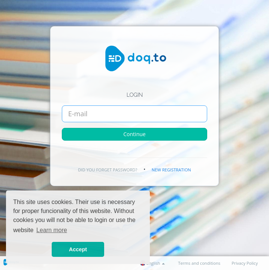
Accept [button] (78, 249)
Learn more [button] (51, 230)
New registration (171, 169)
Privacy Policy (245, 263)
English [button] (152, 263)
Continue (134, 134)
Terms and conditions (199, 263)
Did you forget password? (107, 169)
